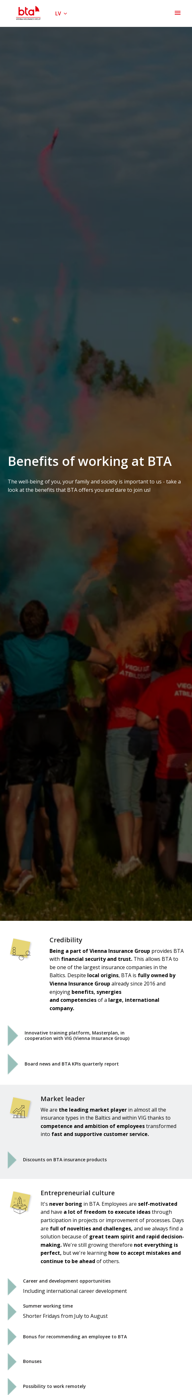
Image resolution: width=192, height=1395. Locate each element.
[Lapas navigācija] (177, 12)
